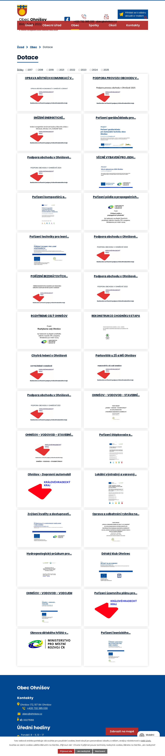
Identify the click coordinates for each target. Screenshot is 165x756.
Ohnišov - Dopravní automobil (49, 474)
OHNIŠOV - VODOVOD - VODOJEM (49, 593)
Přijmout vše (66, 751)
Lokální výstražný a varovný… (116, 474)
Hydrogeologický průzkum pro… (49, 553)
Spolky (94, 25)
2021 (61, 69)
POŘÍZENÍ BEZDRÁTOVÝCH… (49, 276)
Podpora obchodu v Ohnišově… (49, 157)
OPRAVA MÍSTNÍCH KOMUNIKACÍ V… (49, 78)
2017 (30, 69)
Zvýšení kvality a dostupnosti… (49, 514)
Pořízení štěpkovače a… (115, 435)
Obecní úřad (51, 25)
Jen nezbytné (83, 751)
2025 (106, 69)
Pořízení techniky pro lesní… (49, 236)
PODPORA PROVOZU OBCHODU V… (116, 78)
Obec (75, 25)
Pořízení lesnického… (116, 633)
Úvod (29, 25)
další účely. (146, 740)
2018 (40, 69)
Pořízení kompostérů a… (49, 197)
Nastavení (100, 751)
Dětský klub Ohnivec (116, 553)
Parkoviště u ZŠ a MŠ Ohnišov (116, 355)
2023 (83, 69)
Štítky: (20, 69)
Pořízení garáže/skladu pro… (116, 118)
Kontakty (133, 25)
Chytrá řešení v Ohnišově (49, 355)
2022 (72, 69)
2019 (51, 69)
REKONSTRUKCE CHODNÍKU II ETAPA (116, 316)
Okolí (112, 25)
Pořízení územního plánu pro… (115, 593)
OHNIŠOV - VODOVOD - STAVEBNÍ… (116, 395)
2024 (95, 69)
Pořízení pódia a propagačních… (116, 197)
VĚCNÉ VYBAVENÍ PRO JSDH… (115, 157)
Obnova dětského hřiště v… (49, 633)
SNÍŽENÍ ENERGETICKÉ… (49, 118)
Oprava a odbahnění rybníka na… (115, 514)
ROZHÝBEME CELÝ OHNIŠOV (49, 316)
